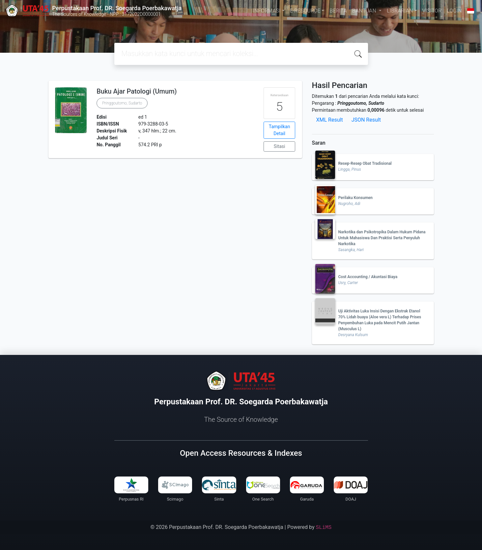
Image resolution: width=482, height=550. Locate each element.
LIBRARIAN (400, 11)
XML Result (329, 120)
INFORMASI (267, 11)
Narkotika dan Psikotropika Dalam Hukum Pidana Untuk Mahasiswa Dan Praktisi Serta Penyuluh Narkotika (382, 238)
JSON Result (366, 120)
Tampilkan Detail (279, 130)
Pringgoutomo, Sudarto (122, 103)
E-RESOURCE (305, 11)
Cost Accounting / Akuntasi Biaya (368, 277)
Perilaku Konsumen (355, 197)
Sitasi (279, 146)
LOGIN (454, 11)
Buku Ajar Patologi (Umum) (137, 91)
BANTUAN (365, 11)
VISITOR (431, 11)
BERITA (338, 11)
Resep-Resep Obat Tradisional (365, 163)
